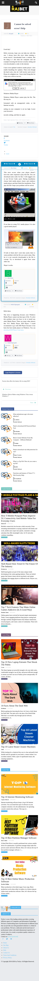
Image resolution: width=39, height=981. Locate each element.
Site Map (6, 945)
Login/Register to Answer (12, 372)
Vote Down (30, 123)
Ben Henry (10, 278)
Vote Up (20, 123)
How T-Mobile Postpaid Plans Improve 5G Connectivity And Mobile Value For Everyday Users (18, 518)
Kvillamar (3, 708)
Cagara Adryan (5, 799)
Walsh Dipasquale (12, 343)
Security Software (32, 127)
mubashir (15, 466)
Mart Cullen (4, 840)
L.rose (2, 667)
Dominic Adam (5, 612)
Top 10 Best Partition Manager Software (19, 838)
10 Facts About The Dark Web (14, 705)
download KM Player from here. (14, 330)
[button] (36, 3)
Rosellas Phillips (5, 884)
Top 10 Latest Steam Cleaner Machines (18, 747)
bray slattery (16, 419)
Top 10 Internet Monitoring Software (17, 797)
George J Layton (17, 455)
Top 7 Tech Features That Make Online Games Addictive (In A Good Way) (18, 608)
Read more (4, 537)
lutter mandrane (17, 478)
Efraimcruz (4, 569)
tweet (7, 154)
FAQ (4, 950)
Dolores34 (3, 523)
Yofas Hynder (16, 431)
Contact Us (6, 952)
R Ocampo (15, 443)
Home (5, 943)
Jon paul (11, 33)
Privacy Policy (7, 957)
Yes (14, 127)
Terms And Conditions (9, 955)
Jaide (2, 749)
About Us (6, 948)
